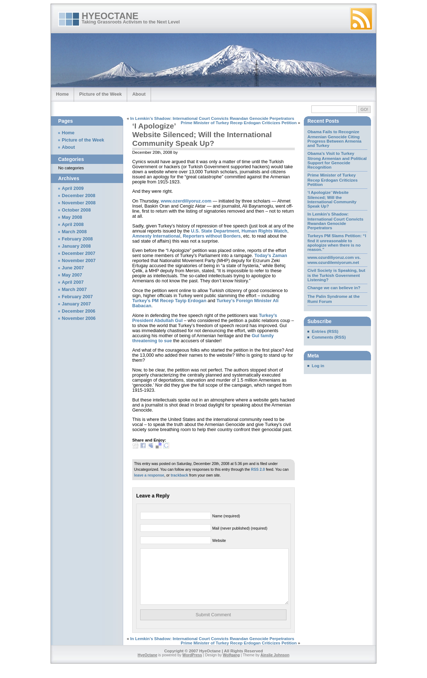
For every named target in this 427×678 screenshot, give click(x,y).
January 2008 (76, 246)
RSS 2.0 (258, 469)
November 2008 (79, 202)
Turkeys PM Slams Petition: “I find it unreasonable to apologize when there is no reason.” (336, 243)
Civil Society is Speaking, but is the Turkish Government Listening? (336, 275)
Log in (318, 366)
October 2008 (76, 210)
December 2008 (78, 195)
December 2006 (78, 311)
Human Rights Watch (265, 231)
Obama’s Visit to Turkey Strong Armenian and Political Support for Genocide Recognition (337, 160)
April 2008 (73, 224)
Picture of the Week (100, 94)
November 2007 (79, 260)
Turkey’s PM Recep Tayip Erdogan (169, 300)
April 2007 (73, 282)
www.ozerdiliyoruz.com (186, 201)
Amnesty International (156, 236)
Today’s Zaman (270, 255)
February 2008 (77, 239)
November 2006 (79, 318)
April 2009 (73, 188)
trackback (179, 475)
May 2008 (72, 217)
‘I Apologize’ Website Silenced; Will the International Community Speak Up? (202, 134)
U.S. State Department (215, 231)
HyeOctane (110, 16)
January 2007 (76, 304)
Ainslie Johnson (274, 666)
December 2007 (78, 253)
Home (62, 94)
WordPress (192, 666)
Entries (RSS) (325, 331)
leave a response (149, 475)
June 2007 (73, 267)
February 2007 (77, 296)
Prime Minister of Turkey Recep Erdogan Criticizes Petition (239, 123)
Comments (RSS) (329, 337)
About (139, 94)
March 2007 (74, 289)
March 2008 (74, 231)
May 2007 (72, 275)
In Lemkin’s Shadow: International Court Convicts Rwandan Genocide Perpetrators (212, 118)
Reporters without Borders (212, 236)
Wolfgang (231, 666)
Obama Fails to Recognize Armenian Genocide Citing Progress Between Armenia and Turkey (334, 139)
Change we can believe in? (334, 288)
